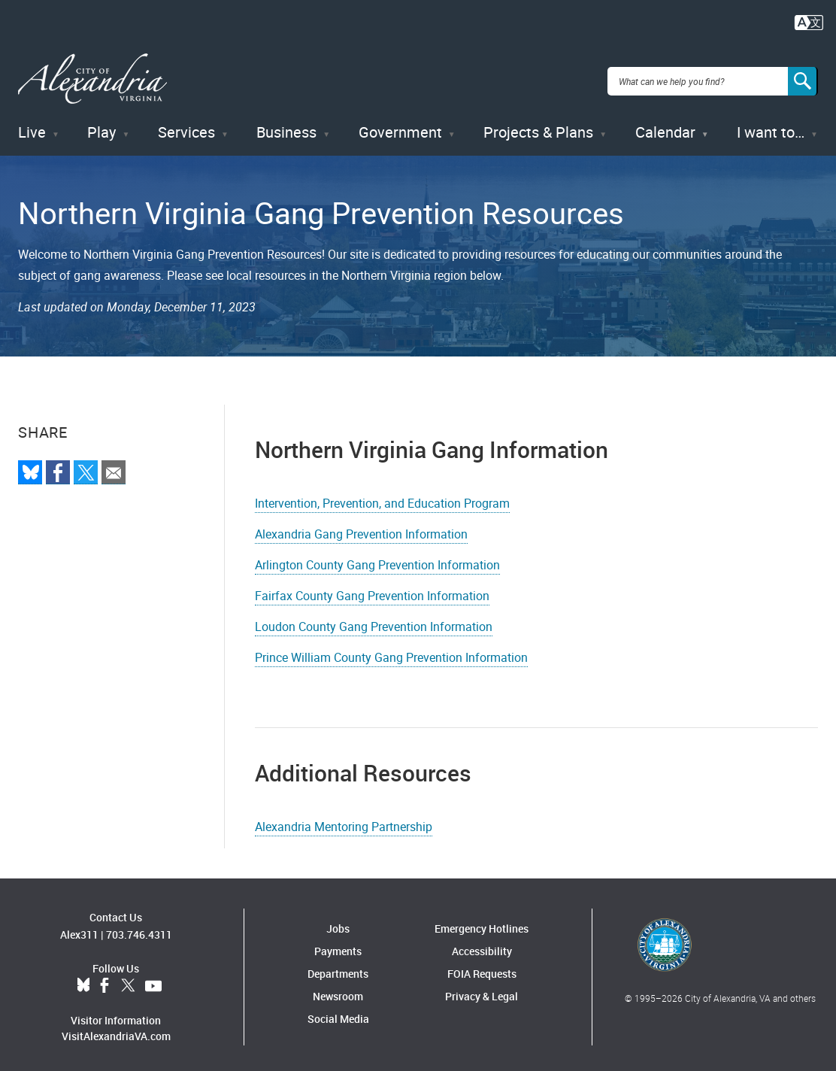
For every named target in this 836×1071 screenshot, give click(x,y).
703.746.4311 (139, 930)
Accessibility (482, 946)
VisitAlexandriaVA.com (116, 1031)
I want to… (770, 127)
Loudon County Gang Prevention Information (373, 621)
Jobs (338, 923)
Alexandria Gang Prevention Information (361, 528)
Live (32, 127)
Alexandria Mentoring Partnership (343, 821)
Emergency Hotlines (482, 923)
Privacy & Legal (481, 991)
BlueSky (83, 981)
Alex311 (79, 930)
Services (186, 127)
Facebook (104, 981)
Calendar (665, 127)
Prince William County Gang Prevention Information (391, 652)
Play (101, 127)
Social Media (338, 1013)
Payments (338, 946)
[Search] (803, 78)
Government (400, 127)
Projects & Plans (538, 127)
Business (286, 127)
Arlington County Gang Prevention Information (377, 559)
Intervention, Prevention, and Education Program (382, 498)
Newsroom (338, 991)
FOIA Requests (481, 968)
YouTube (153, 981)
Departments (337, 968)
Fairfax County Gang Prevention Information (372, 590)
